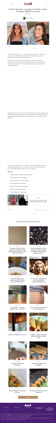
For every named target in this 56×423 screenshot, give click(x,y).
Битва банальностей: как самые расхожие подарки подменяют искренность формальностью (38, 250)
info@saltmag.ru (10, 415)
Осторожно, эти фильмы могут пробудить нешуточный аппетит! (38, 280)
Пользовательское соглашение (39, 408)
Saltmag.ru (9, 413)
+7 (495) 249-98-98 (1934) (27, 415)
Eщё (28, 397)
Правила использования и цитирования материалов (50, 409)
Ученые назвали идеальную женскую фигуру (38, 308)
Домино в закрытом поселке (17, 335)
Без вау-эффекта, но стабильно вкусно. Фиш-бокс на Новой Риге (17, 280)
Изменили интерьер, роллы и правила (38, 391)
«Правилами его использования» (24, 416)
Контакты (28, 407)
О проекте (6, 407)
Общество (28, 14)
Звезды (38, 198)
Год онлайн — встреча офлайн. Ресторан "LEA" (17, 308)
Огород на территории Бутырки (38, 364)
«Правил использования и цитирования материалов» (15, 419)
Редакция (17, 407)
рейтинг (22, 54)
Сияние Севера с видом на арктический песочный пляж (38, 336)
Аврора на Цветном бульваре (17, 364)
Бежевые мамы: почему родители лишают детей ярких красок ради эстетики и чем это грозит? (17, 250)
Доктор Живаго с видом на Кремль (17, 391)
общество (10, 209)
